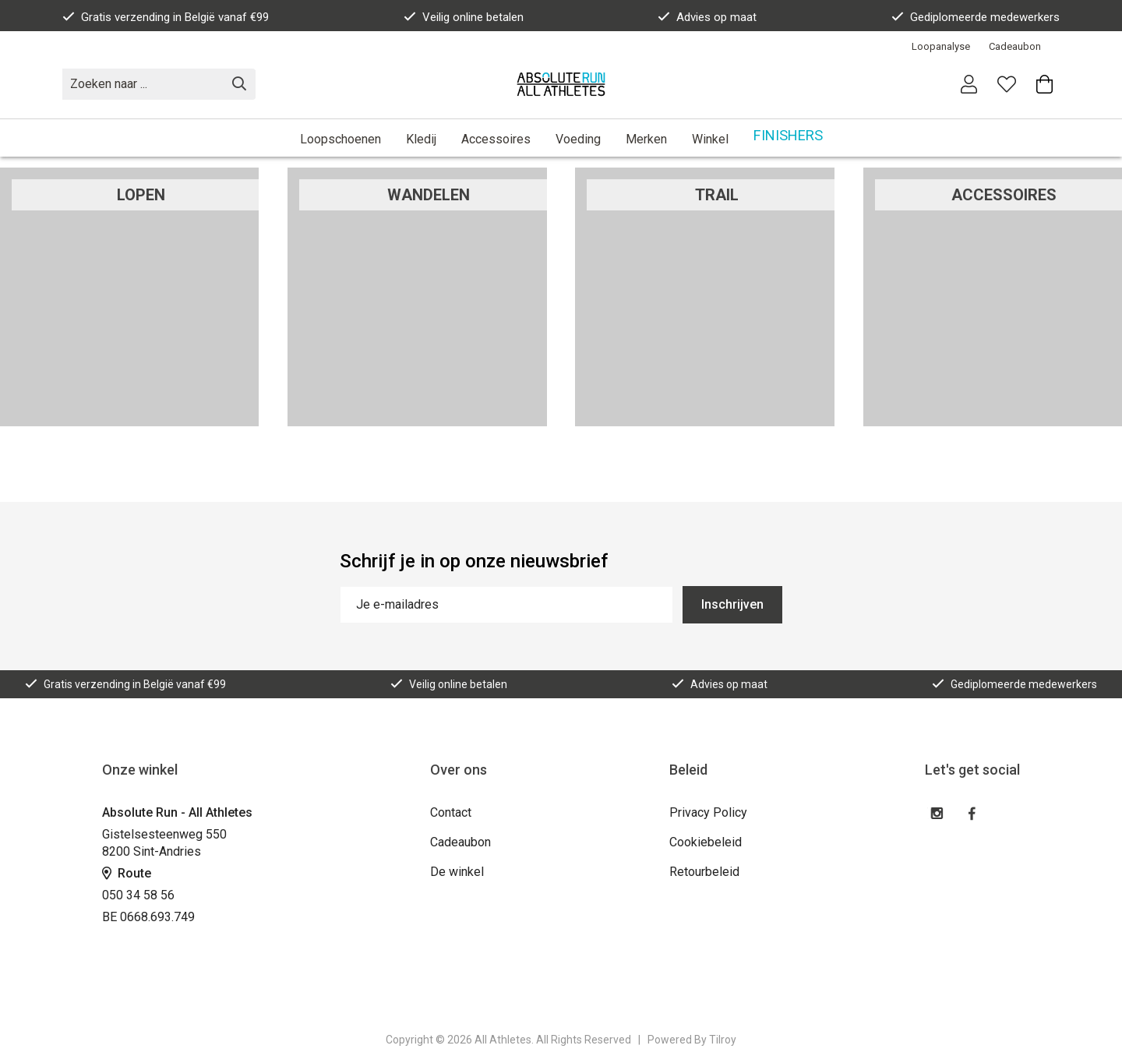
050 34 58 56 (138, 895)
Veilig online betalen (464, 17)
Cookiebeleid (705, 842)
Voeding (578, 139)
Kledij (421, 139)
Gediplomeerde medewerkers (975, 17)
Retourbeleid (704, 871)
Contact (450, 812)
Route (126, 873)
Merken (646, 139)
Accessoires (496, 139)
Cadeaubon (1015, 46)
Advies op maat (707, 17)
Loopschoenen (340, 139)
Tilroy (722, 1039)
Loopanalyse (941, 46)
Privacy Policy (708, 812)
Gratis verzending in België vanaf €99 (165, 17)
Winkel (710, 139)
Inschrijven (732, 604)
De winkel (457, 871)
